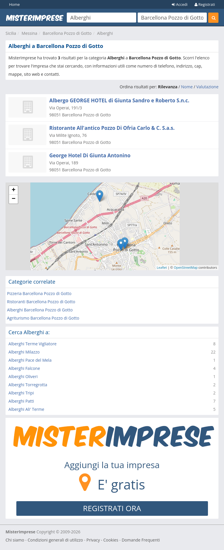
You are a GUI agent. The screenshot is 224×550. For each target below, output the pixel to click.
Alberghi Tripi (21, 393)
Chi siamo (15, 540)
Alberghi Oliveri (23, 376)
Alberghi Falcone (24, 368)
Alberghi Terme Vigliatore (32, 343)
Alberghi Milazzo (24, 352)
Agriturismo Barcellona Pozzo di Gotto (43, 318)
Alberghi (105, 33)
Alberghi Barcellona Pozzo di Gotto (40, 310)
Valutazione (207, 86)
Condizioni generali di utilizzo (55, 540)
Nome (187, 86)
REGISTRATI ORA (112, 508)
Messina (29, 33)
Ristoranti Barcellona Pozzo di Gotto (41, 301)
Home (14, 4)
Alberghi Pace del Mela (30, 360)
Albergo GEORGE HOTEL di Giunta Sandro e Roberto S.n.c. (119, 100)
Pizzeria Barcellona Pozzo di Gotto (39, 293)
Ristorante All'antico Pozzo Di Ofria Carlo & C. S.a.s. (112, 128)
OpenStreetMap (186, 267)
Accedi (180, 4)
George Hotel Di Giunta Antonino (89, 155)
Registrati (205, 4)
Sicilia (11, 33)
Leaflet (162, 267)
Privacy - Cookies (102, 540)
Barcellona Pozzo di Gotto (67, 33)
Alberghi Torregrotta (27, 384)
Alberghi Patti (21, 401)
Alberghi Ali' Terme (26, 409)
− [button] (13, 199)
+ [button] (13, 190)
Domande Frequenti (141, 540)
